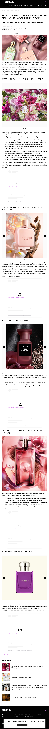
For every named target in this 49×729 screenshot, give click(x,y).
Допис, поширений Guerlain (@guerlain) (16, 201)
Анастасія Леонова (10, 26)
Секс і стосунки (28, 716)
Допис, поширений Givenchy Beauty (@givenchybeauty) (19, 314)
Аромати (17, 10)
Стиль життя (34, 5)
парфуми (5, 654)
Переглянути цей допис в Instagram (16, 186)
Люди (4, 5)
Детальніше (40, 721)
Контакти (38, 714)
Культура (26, 5)
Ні (29, 724)
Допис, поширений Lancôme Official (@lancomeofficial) (19, 546)
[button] (47, 727)
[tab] (23, 128)
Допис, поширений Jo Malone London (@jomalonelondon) (20, 650)
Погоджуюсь (22, 724)
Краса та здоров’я (17, 5)
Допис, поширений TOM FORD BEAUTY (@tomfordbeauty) (20, 425)
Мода (8, 5)
